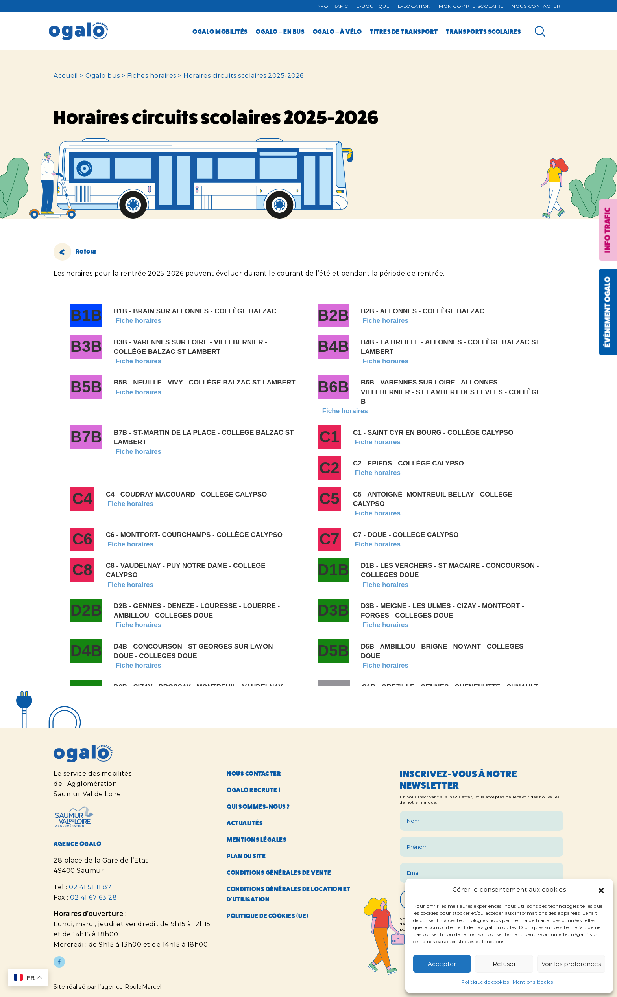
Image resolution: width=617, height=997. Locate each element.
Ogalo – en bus (280, 31)
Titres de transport (404, 31)
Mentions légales (533, 982)
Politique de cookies (485, 982)
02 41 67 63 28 (93, 897)
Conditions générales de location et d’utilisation (289, 894)
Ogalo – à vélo (337, 31)
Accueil (66, 75)
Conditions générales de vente (279, 872)
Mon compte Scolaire (471, 6)
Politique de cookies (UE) (267, 916)
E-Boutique (373, 6)
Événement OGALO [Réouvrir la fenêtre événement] (607, 312)
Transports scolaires (483, 31)
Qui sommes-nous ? (258, 806)
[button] (601, 890)
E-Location (414, 6)
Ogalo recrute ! (254, 790)
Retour (75, 251)
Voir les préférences (571, 964)
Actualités (245, 823)
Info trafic (332, 6)
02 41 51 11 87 (90, 887)
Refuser (504, 964)
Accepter (442, 964)
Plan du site (246, 856)
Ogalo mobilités (220, 31)
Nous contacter (536, 6)
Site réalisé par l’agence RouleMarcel (108, 986)
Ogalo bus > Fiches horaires (130, 75)
